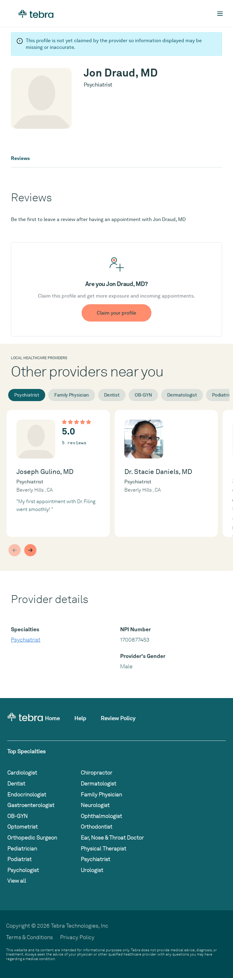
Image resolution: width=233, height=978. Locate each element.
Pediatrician (22, 848)
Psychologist (23, 870)
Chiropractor (96, 772)
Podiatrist (19, 859)
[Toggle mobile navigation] (220, 13)
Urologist (92, 870)
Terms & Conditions (29, 937)
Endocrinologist (26, 794)
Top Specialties (26, 751)
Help (80, 718)
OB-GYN (143, 395)
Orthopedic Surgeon (32, 837)
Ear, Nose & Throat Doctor (112, 837)
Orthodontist (96, 826)
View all (16, 880)
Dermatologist (182, 395)
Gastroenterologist (30, 805)
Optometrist (22, 826)
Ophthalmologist (101, 816)
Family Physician (71, 395)
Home (52, 718)
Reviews (20, 158)
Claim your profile (116, 313)
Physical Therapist (103, 848)
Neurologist (95, 805)
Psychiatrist (26, 395)
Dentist (112, 395)
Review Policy (118, 718)
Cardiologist (22, 772)
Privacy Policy (77, 937)
